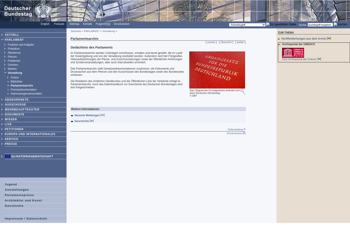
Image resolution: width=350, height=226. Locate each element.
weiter (240, 42)
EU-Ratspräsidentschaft (32, 156)
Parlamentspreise (19, 195)
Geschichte (14, 205)
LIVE (8, 124)
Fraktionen (14, 60)
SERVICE (12, 139)
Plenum (12, 56)
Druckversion (122, 23)
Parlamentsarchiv (22, 85)
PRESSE (11, 144)
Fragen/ (103, 23)
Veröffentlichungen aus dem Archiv (306, 38)
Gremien (13, 64)
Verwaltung (15, 72)
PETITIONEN (14, 129)
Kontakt (87, 23)
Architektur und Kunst (23, 200)
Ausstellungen (17, 189)
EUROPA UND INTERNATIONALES (30, 134)
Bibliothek (16, 81)
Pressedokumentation (24, 89)
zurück (211, 42)
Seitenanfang (237, 129)
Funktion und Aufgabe (21, 44)
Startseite (76, 31)
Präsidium (14, 48)
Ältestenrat (14, 52)
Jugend (11, 184)
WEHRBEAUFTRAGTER (22, 109)
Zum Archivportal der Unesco (301, 59)
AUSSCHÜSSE (15, 104)
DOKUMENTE (15, 114)
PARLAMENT (14, 39)
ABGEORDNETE (17, 99)
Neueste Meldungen (89, 115)
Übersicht (226, 42)
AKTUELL (12, 34)
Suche (302, 24)
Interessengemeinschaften (26, 93)
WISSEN (11, 119)
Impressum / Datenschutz (26, 218)
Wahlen (12, 68)
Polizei (15, 77)
